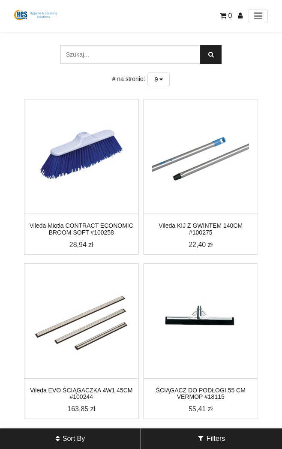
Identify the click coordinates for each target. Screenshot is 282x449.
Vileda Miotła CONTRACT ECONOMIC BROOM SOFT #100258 (81, 228)
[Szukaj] (211, 54)
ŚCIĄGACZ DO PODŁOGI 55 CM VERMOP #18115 (201, 393)
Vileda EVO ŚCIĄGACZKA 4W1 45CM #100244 (81, 393)
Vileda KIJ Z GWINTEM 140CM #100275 (201, 228)
